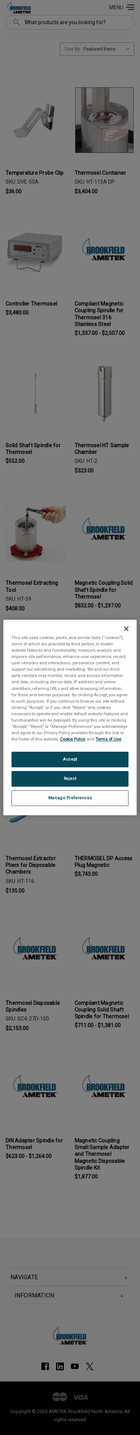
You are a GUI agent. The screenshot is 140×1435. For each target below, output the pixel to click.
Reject (70, 778)
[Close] (126, 628)
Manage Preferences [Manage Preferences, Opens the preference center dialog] (70, 797)
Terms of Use (108, 739)
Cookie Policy (72, 739)
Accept (70, 759)
